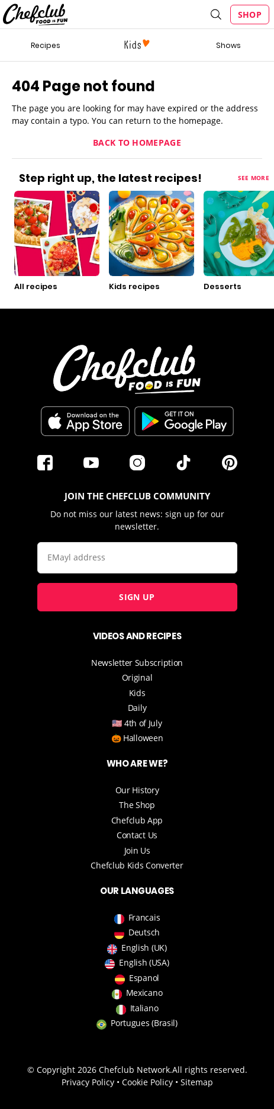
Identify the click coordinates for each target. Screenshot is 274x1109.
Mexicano (137, 992)
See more (253, 178)
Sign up (136, 596)
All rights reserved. (209, 1069)
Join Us (137, 850)
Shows (228, 45)
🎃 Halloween (137, 737)
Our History (137, 790)
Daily (137, 707)
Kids (137, 692)
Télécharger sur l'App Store (85, 421)
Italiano (137, 1008)
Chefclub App (137, 820)
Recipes (45, 45)
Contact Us (137, 835)
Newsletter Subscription (137, 662)
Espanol (137, 977)
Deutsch (137, 932)
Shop (250, 14)
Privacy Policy (88, 1082)
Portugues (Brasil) (137, 1022)
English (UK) (136, 947)
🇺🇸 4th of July (137, 723)
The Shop (137, 804)
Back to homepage (137, 142)
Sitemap (196, 1082)
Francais (137, 917)
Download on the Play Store (184, 421)
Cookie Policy (147, 1082)
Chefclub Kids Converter (137, 865)
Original (137, 677)
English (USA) (137, 962)
